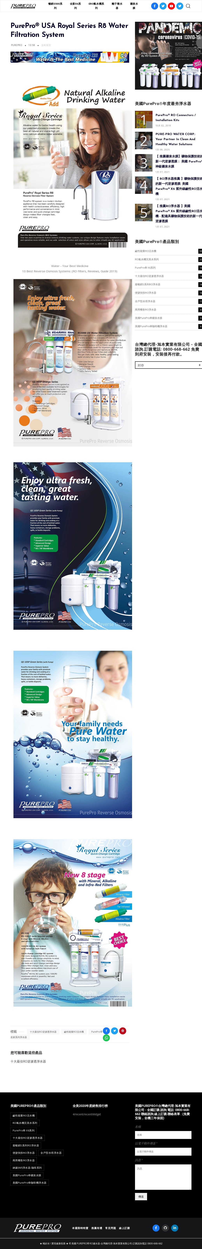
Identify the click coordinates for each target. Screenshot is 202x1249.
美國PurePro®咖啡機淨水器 (151, 326)
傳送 (141, 1196)
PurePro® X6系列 (145, 267)
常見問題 (110, 1228)
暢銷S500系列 (55, 6)
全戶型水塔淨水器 (145, 301)
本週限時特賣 (80, 1228)
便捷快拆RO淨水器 (145, 292)
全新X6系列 (75, 6)
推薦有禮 (96, 1228)
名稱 (138, 1126)
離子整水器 (117, 6)
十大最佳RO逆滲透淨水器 (43, 1031)
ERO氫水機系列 (96, 6)
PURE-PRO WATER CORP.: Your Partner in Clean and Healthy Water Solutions (175, 139)
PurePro (16, 45)
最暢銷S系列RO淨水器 (147, 284)
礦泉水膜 (134, 6)
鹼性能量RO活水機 (74, 1031)
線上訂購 (124, 1228)
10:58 (32, 45)
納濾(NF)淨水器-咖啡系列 (27, 1167)
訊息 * (139, 1160)
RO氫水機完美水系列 (147, 259)
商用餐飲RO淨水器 (145, 309)
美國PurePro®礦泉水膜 (148, 318)
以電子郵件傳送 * (146, 1143)
